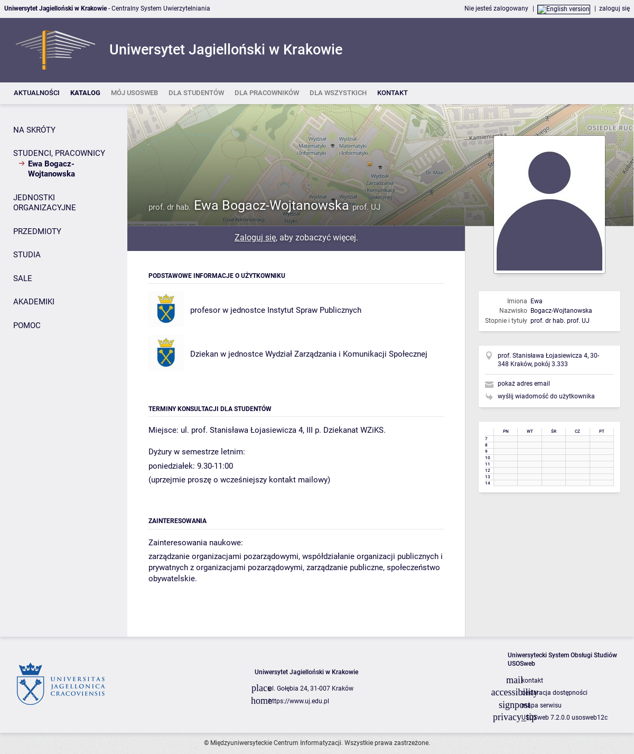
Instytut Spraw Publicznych (314, 310)
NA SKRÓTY (34, 130)
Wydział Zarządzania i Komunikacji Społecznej (346, 354)
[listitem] (36, 93)
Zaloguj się (255, 237)
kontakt (532, 680)
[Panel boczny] (63, 370)
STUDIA (27, 254)
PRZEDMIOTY (37, 231)
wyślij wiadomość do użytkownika (546, 396)
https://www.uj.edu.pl (298, 701)
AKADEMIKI (33, 301)
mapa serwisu (541, 705)
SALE (22, 278)
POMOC (27, 325)
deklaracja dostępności (554, 692)
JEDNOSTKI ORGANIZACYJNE (44, 203)
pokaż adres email (524, 383)
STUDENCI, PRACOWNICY (59, 153)
